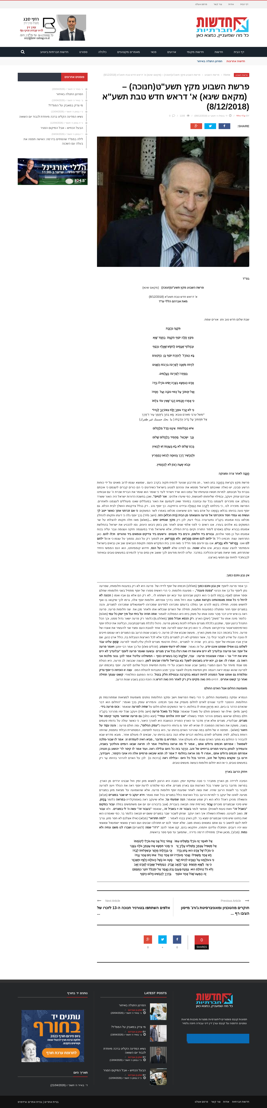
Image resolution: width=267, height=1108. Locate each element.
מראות (185, 1019)
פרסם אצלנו (201, 4)
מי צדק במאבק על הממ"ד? (128, 1027)
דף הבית (244, 4)
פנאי (153, 52)
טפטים (243, 1023)
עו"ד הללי (241, 115)
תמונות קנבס (239, 1019)
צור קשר (218, 4)
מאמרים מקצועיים (128, 52)
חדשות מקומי (195, 52)
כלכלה (102, 52)
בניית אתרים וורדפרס (30, 1101)
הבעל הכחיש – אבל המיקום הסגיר (124, 1070)
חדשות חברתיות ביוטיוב (54, 52)
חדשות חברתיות (240, 1101)
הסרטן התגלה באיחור (209, 61)
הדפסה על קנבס (228, 1023)
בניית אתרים (51, 1101)
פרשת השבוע (242, 75)
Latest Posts (155, 993)
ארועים (171, 52)
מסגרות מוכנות (199, 1019)
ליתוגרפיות (214, 1019)
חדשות (219, 52)
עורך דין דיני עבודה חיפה (203, 1023)
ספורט (83, 52)
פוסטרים (226, 1019)
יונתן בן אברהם (135, 1010)
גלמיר (185, 1023)
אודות (231, 4)
